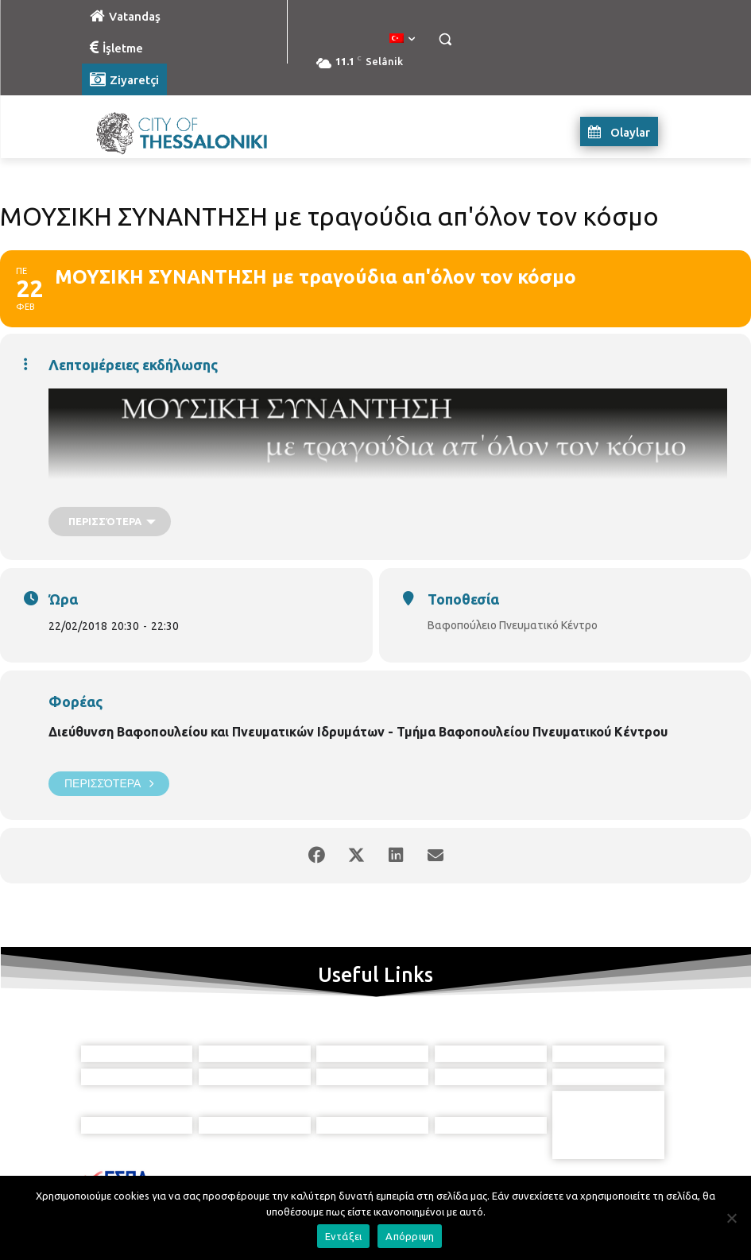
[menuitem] (402, 39)
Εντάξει (343, 1236)
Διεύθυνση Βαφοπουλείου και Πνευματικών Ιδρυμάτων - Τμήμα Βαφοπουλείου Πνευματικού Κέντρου (358, 732)
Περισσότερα (108, 784)
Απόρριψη (409, 1236)
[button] (445, 39)
